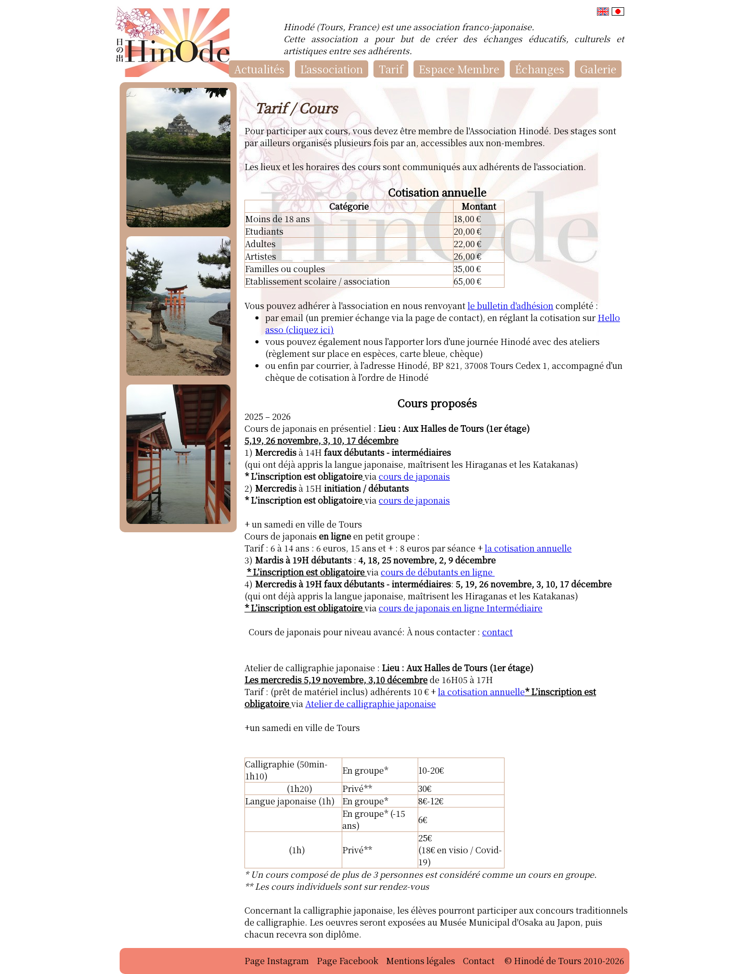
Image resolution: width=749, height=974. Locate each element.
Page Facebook (347, 961)
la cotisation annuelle (528, 548)
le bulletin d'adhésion (510, 306)
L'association (331, 68)
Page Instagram (276, 961)
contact (497, 632)
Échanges (539, 68)
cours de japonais (414, 476)
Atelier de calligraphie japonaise (370, 704)
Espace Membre (459, 68)
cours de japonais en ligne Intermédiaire (461, 608)
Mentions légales (420, 961)
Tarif (391, 68)
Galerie (598, 68)
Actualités (259, 68)
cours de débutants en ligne (438, 572)
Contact (479, 961)
